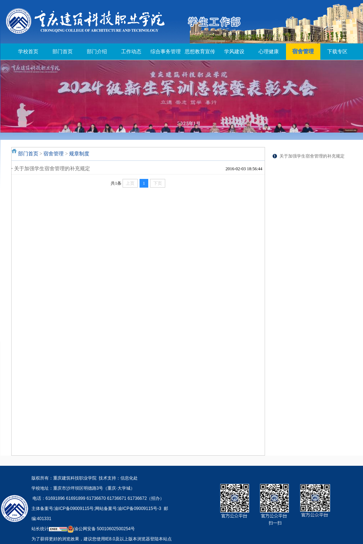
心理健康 (269, 51)
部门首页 (62, 51)
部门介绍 (97, 51)
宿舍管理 (303, 51)
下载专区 (337, 51)
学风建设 (234, 51)
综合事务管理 (165, 51)
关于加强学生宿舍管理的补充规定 (52, 168)
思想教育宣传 (200, 51)
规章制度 (79, 153)
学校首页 (28, 51)
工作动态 (131, 51)
